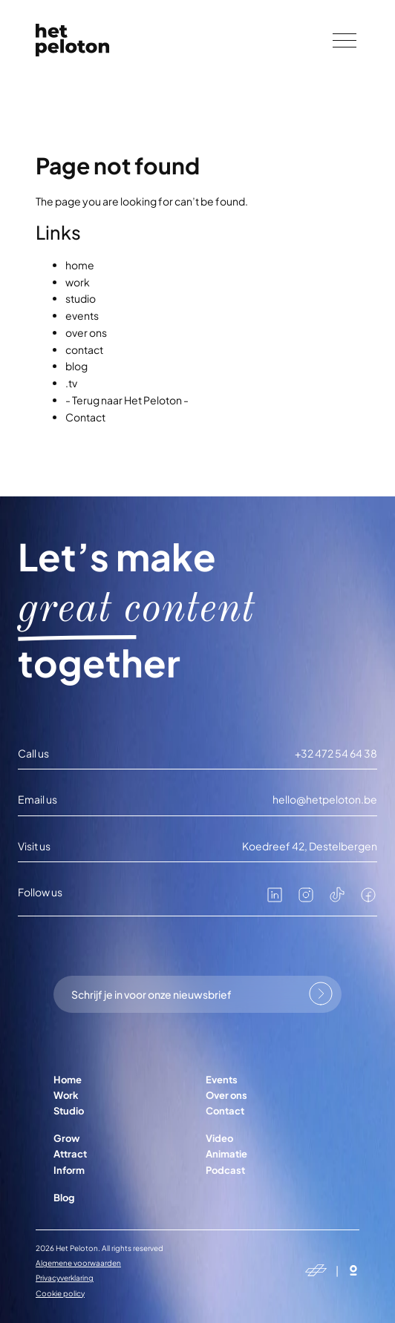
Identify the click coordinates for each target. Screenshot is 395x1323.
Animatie (226, 1154)
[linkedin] (275, 899)
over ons (86, 332)
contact (84, 349)
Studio (68, 1111)
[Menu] (344, 40)
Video (219, 1138)
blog (76, 365)
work (77, 282)
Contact (85, 417)
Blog (63, 1198)
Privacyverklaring (65, 1277)
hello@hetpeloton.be (324, 799)
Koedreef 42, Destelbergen (309, 846)
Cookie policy (60, 1293)
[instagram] (306, 899)
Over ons (226, 1095)
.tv (71, 383)
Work (66, 1095)
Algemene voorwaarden (78, 1262)
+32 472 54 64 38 (336, 753)
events (82, 315)
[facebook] (368, 899)
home (79, 265)
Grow (66, 1138)
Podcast (225, 1170)
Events (222, 1080)
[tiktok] (337, 899)
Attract (70, 1154)
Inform (69, 1170)
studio (80, 298)
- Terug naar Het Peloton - (127, 400)
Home (67, 1080)
